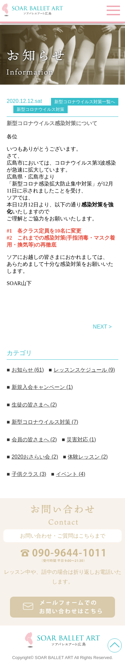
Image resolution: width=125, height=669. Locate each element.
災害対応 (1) (81, 439)
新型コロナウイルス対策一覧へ (84, 101)
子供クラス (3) (29, 474)
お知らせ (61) (28, 370)
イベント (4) (70, 474)
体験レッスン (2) (88, 457)
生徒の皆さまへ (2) (34, 405)
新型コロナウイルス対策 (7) (45, 422)
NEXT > (102, 327)
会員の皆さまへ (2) (34, 439)
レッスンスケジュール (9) (84, 370)
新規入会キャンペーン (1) (42, 387)
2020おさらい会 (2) (35, 457)
